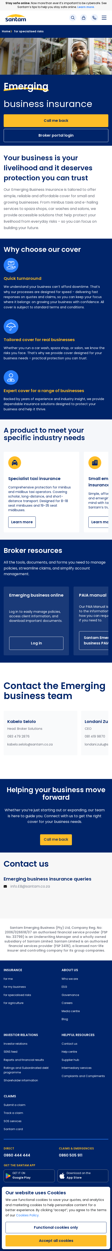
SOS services (13, 1121)
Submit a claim (14, 1105)
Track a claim (13, 1113)
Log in (36, 643)
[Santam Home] (15, 17)
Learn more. (86, 7)
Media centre (71, 1011)
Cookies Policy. (27, 1215)
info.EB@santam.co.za (30, 886)
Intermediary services (77, 1068)
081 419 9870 (95, 736)
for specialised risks (27, 31)
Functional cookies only (56, 1227)
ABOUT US (70, 970)
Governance (70, 995)
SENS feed (10, 1052)
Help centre (69, 1052)
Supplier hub (70, 1060)
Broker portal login (56, 135)
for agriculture (13, 1003)
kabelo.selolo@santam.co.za (30, 744)
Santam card (13, 1129)
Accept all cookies (56, 1240)
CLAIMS (10, 1096)
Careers (67, 1003)
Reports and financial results (24, 1060)
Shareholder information (21, 1080)
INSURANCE (13, 970)
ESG (64, 987)
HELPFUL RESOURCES (78, 1035)
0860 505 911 (70, 1155)
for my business (15, 987)
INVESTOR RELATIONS (21, 1035)
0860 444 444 (17, 1155)
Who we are (70, 979)
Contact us (69, 1044)
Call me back (56, 120)
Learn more (22, 522)
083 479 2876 (18, 736)
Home (6, 31)
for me (8, 979)
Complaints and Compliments (83, 1076)
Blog (65, 1019)
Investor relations (15, 1044)
